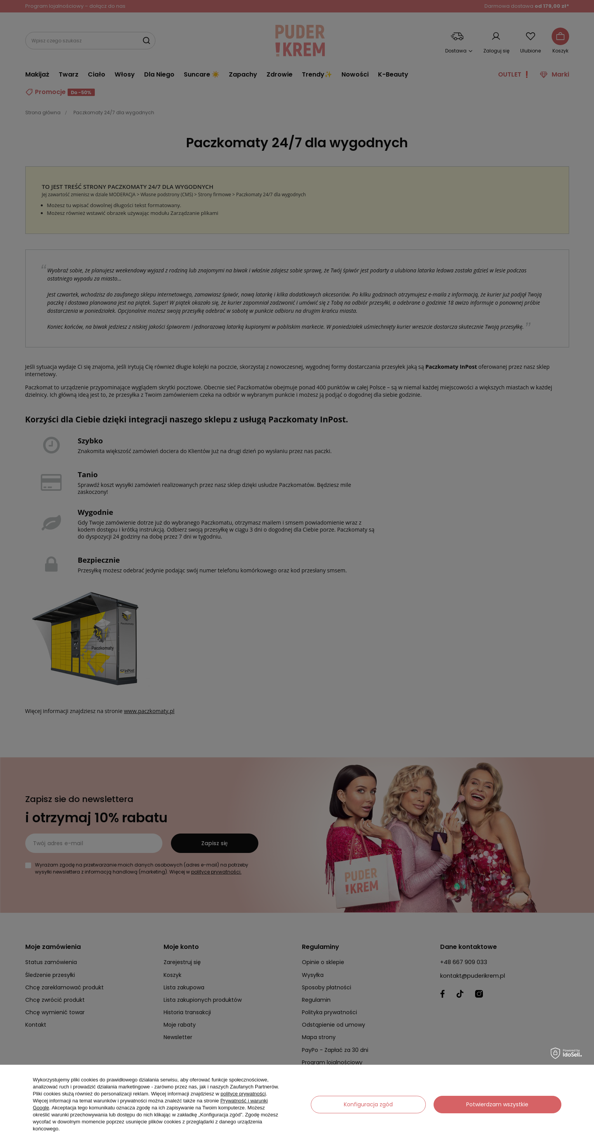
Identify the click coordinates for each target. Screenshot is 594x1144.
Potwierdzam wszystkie (497, 1104)
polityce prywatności (243, 1094)
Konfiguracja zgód (368, 1104)
